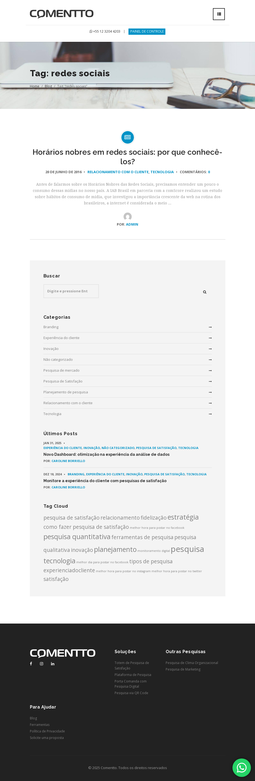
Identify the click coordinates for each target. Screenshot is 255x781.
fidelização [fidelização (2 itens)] (154, 517)
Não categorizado (58, 359)
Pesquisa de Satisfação (63, 381)
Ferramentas (39, 724)
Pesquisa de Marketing (183, 669)
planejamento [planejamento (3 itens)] (115, 549)
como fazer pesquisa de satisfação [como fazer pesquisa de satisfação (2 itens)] (86, 526)
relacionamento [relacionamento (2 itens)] (120, 517)
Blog (48, 86)
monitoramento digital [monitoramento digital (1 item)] (153, 551)
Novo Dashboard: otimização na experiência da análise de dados (106, 454)
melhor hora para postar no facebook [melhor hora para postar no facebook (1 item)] (157, 528)
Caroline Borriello (68, 461)
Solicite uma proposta (47, 737)
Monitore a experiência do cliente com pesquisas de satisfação (104, 481)
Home (34, 86)
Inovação (51, 348)
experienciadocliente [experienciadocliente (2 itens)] (69, 570)
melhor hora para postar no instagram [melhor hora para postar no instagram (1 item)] (123, 571)
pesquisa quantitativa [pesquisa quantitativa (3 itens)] (77, 536)
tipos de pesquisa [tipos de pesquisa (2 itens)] (151, 561)
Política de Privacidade (47, 731)
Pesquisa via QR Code (131, 693)
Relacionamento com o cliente (118, 171)
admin (132, 224)
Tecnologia (162, 171)
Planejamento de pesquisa (65, 392)
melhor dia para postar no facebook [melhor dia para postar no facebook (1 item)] (102, 562)
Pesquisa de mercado (61, 370)
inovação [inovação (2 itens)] (82, 550)
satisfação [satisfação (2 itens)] (56, 579)
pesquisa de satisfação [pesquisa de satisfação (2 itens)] (71, 517)
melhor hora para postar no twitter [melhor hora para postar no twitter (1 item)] (177, 571)
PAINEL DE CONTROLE (147, 31)
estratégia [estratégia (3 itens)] (183, 517)
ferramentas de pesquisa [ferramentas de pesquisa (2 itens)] (142, 537)
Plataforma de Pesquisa (133, 674)
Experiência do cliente (61, 337)
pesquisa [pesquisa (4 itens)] (187, 548)
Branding (50, 326)
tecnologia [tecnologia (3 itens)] (59, 560)
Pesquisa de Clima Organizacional (192, 662)
